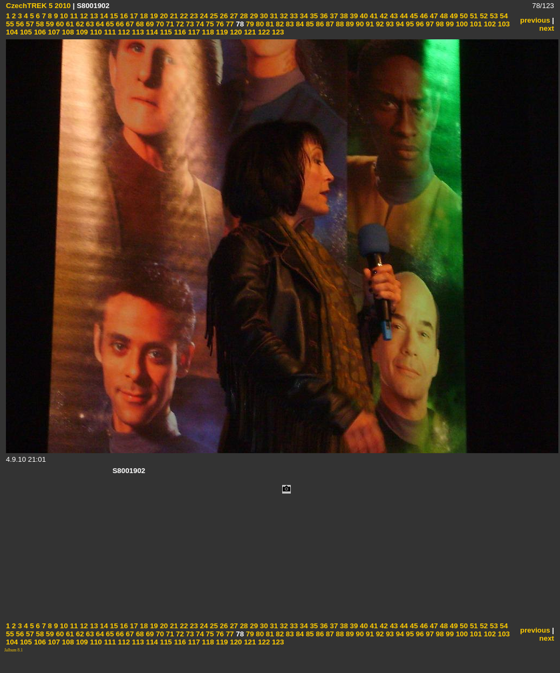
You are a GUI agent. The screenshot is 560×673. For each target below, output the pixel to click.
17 (133, 16)
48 (443, 16)
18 (143, 16)
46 (423, 16)
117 (193, 32)
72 (179, 24)
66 (119, 24)
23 (193, 16)
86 (319, 24)
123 (277, 32)
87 (329, 24)
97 (429, 24)
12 (83, 16)
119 (221, 32)
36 (323, 16)
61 (69, 24)
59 (49, 24)
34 (303, 16)
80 (259, 24)
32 (283, 16)
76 (219, 24)
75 (209, 24)
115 (165, 32)
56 (19, 24)
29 (253, 16)
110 (95, 32)
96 (419, 24)
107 (53, 32)
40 (363, 16)
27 (233, 16)
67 (129, 24)
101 (475, 24)
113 (137, 32)
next (546, 28)
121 (249, 32)
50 (463, 16)
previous (535, 20)
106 (39, 32)
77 (229, 24)
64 (99, 24)
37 (333, 16)
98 (439, 24)
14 (103, 16)
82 (279, 24)
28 (243, 16)
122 (263, 32)
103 (503, 24)
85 (309, 24)
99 (449, 24)
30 (263, 16)
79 (249, 24)
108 (67, 32)
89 (349, 24)
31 (273, 16)
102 (489, 24)
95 (409, 24)
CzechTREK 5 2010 (38, 6)
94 (399, 24)
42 (383, 16)
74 (199, 24)
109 (81, 32)
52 (483, 16)
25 (213, 16)
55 (10, 24)
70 (159, 24)
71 (169, 24)
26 (223, 16)
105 (25, 32)
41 (373, 16)
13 (93, 16)
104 (12, 32)
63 (89, 24)
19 (153, 16)
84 (299, 24)
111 (109, 32)
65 (109, 24)
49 (453, 16)
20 (163, 16)
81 (269, 24)
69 (149, 24)
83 (289, 24)
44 (403, 16)
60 (59, 24)
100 (461, 24)
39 (353, 16)
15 (113, 16)
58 (39, 24)
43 (393, 16)
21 (173, 16)
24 (203, 16)
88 (339, 24)
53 (493, 16)
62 (79, 24)
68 (139, 24)
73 (189, 24)
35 (313, 16)
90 (359, 24)
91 (369, 24)
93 (389, 24)
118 (207, 32)
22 (183, 16)
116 (179, 32)
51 (473, 16)
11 (73, 16)
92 (379, 24)
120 (235, 32)
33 (293, 16)
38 (343, 16)
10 (63, 16)
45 (413, 16)
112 (123, 32)
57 (29, 24)
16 (123, 16)
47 (433, 16)
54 (503, 16)
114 (151, 32)
